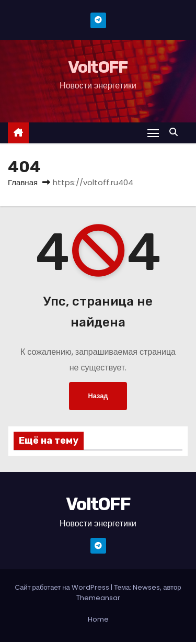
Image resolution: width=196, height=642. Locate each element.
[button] (176, 132)
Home (98, 619)
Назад (98, 395)
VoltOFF (98, 67)
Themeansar (98, 598)
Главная (23, 182)
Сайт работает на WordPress (63, 587)
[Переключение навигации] (153, 132)
